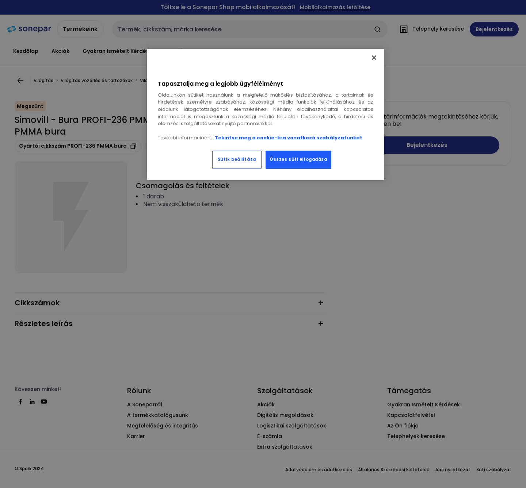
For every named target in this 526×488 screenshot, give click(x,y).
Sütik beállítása (237, 159)
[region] (265, 114)
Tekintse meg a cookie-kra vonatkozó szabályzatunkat (288, 137)
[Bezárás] (374, 58)
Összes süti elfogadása (298, 159)
